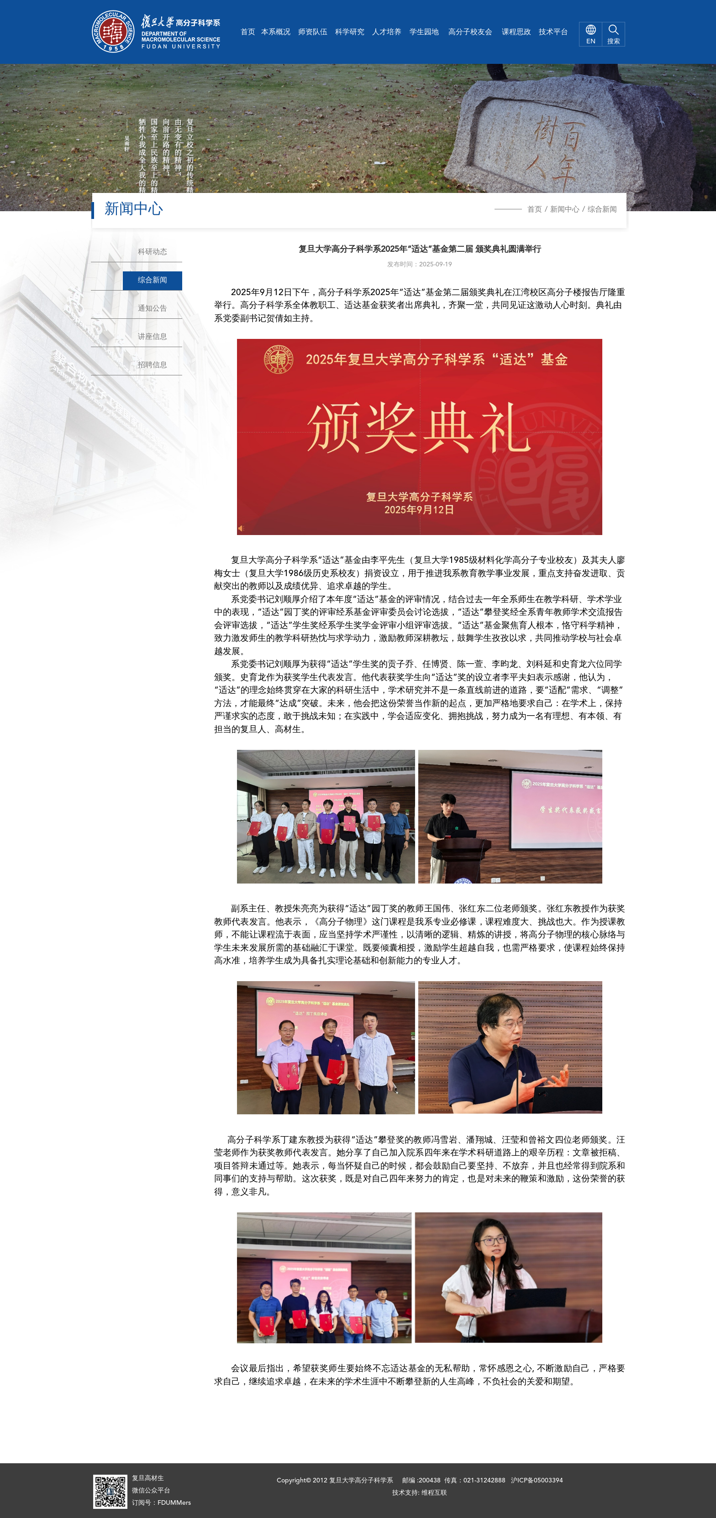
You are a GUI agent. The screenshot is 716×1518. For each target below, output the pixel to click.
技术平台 (553, 32)
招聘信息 (152, 365)
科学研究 (349, 32)
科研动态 (152, 252)
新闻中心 (564, 209)
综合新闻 (602, 209)
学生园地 (424, 32)
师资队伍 (312, 32)
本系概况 (275, 32)
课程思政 (516, 32)
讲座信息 (152, 337)
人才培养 (386, 32)
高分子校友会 (470, 32)
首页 (248, 32)
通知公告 (152, 308)
